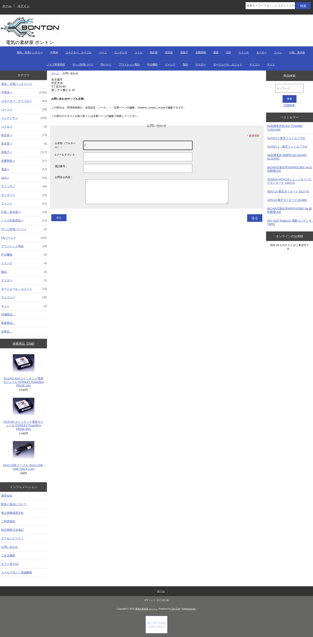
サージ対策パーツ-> (24, 229)
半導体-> (24, 92)
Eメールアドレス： (66, 154)
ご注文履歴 (8, 555)
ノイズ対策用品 (56, 64)
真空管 (169, 52)
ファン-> (24, 203)
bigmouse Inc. (189, 609)
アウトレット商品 (129, 64)
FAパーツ (106, 64)
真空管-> (24, 143)
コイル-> (24, 126)
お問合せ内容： (64, 177)
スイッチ (243, 52)
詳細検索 (289, 105)
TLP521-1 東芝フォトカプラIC (287, 146)
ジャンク (170, 64)
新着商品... (8, 323)
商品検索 (289, 75)
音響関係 (200, 52)
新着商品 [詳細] (23, 343)
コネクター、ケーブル (78, 52)
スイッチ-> (24, 186)
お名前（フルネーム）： (65, 145)
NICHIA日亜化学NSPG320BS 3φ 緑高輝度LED (289, 210)
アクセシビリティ (12, 538)
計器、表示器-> (24, 212)
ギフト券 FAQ (10, 564)
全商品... (6, 331)
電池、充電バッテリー (30, 52)
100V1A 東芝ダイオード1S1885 (287, 200)
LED (228, 52)
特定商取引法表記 (12, 529)
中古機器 (152, 64)
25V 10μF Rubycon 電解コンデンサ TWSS (290, 222)
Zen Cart (175, 609)
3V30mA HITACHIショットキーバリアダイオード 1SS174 (289, 181)
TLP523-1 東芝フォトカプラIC (286, 138)
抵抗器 (154, 52)
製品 (185, 64)
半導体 (54, 52)
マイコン (254, 64)
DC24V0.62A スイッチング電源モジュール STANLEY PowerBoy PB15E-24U (23, 370)
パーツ (103, 52)
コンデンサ (120, 52)
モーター (261, 52)
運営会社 (6, 495)
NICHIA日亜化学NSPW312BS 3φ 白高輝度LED (289, 169)
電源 (215, 52)
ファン (278, 52)
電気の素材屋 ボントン (146, 609)
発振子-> (24, 152)
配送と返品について (14, 504)
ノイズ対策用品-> (24, 220)
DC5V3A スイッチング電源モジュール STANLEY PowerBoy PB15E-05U (23, 414)
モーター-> (24, 195)
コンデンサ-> (24, 118)
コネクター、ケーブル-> (24, 101)
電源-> (24, 169)
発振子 (184, 52)
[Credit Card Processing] (156, 632)
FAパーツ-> (24, 237)
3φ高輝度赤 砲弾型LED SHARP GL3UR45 (287, 156)
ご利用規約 (8, 521)
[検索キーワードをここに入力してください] (270, 5)
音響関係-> (24, 161)
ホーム (7, 6)
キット (271, 64)
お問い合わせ (9, 547)
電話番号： (61, 166)
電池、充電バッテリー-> (16, 84)
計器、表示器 (297, 52)
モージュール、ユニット (227, 64)
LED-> (24, 178)
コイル (138, 52)
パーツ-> (24, 109)
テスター (200, 64)
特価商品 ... (8, 314)
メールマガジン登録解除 (16, 572)
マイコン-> (24, 297)
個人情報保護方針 (12, 512)
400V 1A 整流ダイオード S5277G (288, 191)
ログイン (23, 6)
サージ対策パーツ (82, 64)
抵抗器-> (24, 135)
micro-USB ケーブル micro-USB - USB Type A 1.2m (23, 455)
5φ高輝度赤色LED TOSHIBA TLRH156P (285, 127)
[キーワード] (289, 88)
